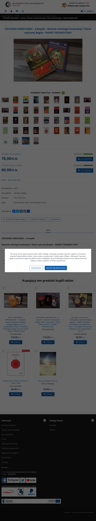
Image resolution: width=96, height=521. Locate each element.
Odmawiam (36, 268)
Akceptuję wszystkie (55, 268)
